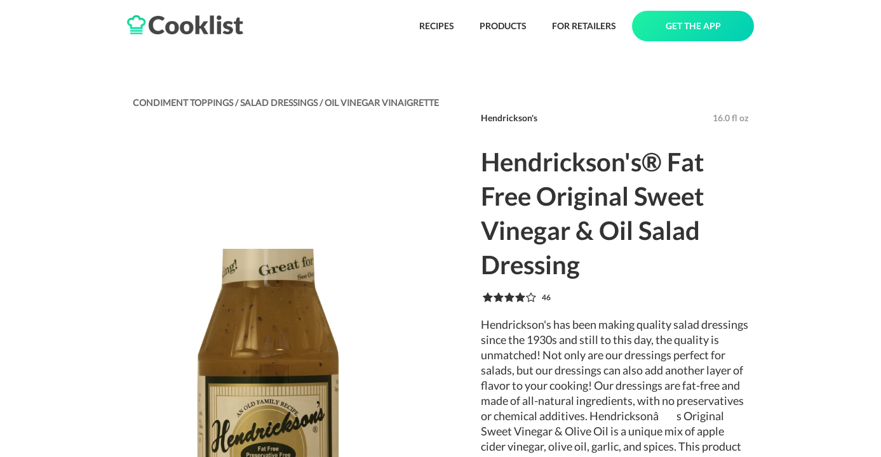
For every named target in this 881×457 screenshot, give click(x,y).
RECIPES (436, 25)
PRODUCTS (503, 25)
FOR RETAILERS (584, 25)
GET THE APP (693, 25)
